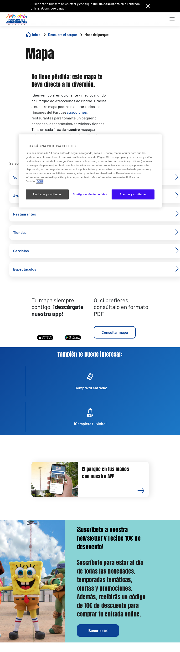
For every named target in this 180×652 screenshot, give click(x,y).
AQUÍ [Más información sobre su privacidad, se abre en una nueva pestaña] (39, 181)
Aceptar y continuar (133, 194)
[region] (90, 171)
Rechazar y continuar (47, 194)
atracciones (77, 112)
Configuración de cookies (90, 194)
